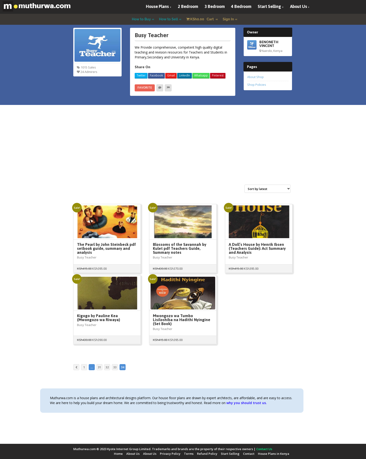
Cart (200, 19)
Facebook (156, 75)
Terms (189, 454)
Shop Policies (256, 84)
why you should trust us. (246, 403)
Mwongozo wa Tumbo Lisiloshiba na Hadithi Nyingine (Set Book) (181, 319)
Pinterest (218, 75)
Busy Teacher (86, 257)
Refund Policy (207, 454)
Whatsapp (201, 75)
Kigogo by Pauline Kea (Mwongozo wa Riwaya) (98, 317)
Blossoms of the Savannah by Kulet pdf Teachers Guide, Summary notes (179, 248)
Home (118, 454)
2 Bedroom (188, 6)
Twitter (141, 75)
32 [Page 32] (107, 367)
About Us (298, 6)
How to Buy (141, 19)
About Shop (255, 77)
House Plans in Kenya (273, 454)
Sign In (228, 19)
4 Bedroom (241, 6)
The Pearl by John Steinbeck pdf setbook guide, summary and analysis (106, 248)
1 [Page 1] (84, 367)
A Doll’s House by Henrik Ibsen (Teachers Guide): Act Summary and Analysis (257, 248)
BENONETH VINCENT (268, 44)
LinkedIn (184, 75)
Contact (248, 454)
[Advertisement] (183, 150)
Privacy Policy (170, 454)
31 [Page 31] (99, 367)
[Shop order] (267, 189)
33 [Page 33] (114, 367)
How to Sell (168, 19)
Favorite (144, 87)
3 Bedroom (214, 6)
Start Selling (269, 6)
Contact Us (264, 449)
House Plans (157, 6)
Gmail (171, 75)
